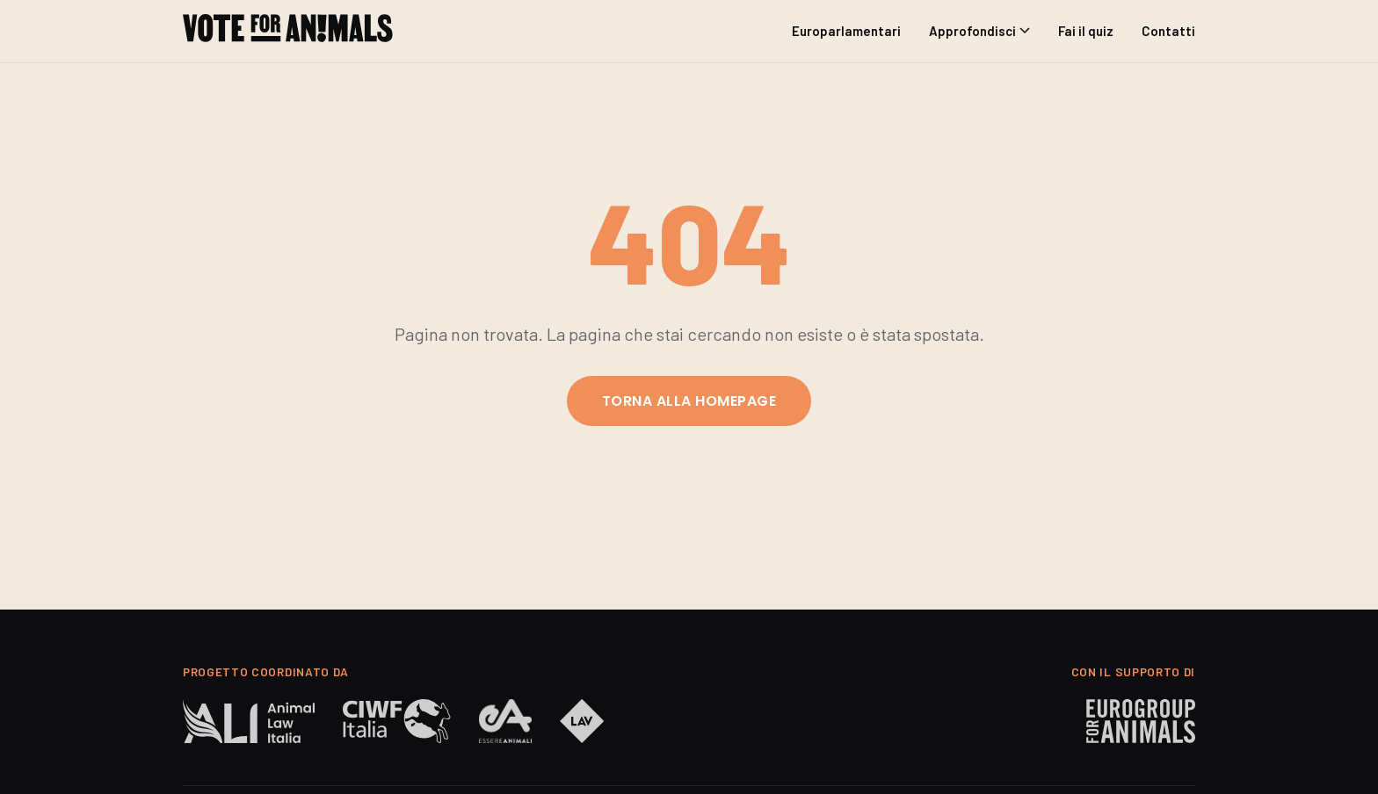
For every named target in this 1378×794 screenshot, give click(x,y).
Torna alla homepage (689, 401)
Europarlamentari (846, 31)
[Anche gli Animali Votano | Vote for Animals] (288, 31)
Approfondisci (979, 31)
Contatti (1168, 31)
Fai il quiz (1085, 31)
